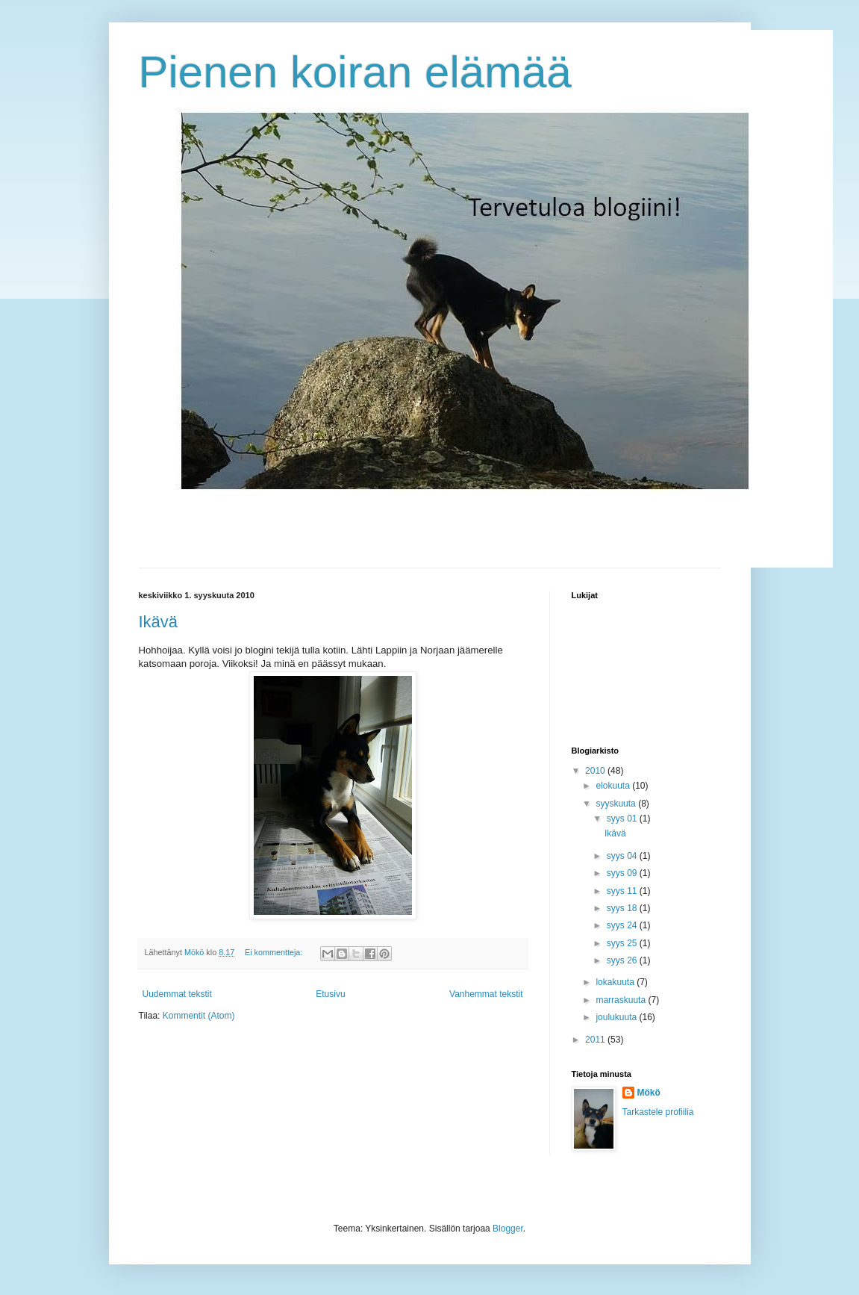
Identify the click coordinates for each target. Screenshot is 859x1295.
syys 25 (623, 943)
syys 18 (623, 908)
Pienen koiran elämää (355, 72)
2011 (596, 1039)
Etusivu (330, 994)
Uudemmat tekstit (177, 994)
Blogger (508, 1228)
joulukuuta (617, 1017)
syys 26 (623, 960)
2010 (596, 770)
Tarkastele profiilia (658, 1112)
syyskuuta (617, 803)
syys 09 (623, 873)
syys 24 (623, 925)
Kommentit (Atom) (199, 1015)
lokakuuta (616, 982)
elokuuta (614, 785)
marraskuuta (622, 1000)
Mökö (648, 1092)
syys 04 (623, 856)
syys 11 (623, 891)
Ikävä (158, 621)
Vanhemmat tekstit (485, 994)
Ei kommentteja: (274, 952)
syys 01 (623, 818)
